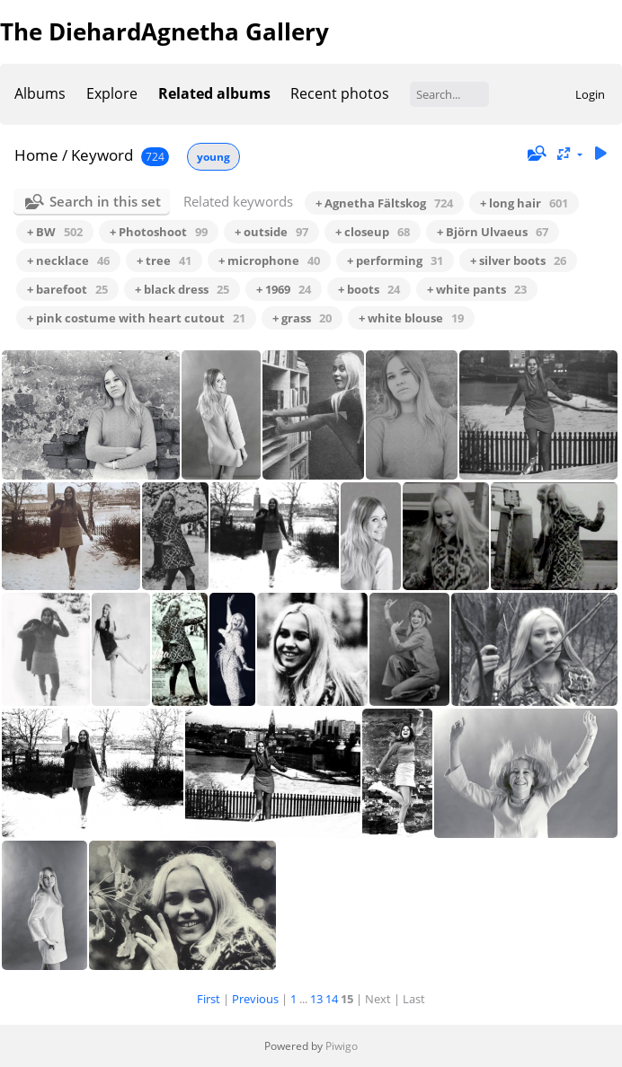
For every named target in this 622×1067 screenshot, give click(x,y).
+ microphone (269, 260)
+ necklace (68, 260)
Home (36, 155)
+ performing (395, 260)
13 (316, 999)
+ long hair (524, 203)
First (208, 999)
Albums (40, 93)
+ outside (271, 232)
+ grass (302, 318)
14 (331, 999)
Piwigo (341, 1046)
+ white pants (477, 289)
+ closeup (372, 232)
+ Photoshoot (159, 232)
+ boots (369, 289)
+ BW (55, 232)
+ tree (164, 260)
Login (590, 94)
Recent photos (339, 93)
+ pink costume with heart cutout (136, 318)
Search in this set (105, 201)
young (213, 156)
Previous (255, 999)
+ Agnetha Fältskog (384, 203)
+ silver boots (518, 260)
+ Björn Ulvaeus (492, 232)
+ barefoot (67, 289)
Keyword (102, 155)
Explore (112, 93)
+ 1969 (283, 289)
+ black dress (182, 289)
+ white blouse (411, 318)
